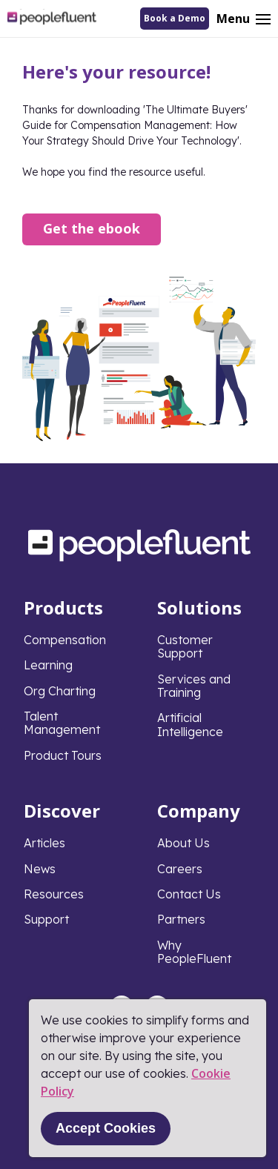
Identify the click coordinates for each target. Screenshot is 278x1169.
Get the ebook (91, 228)
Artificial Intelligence (190, 724)
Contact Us (189, 894)
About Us (183, 842)
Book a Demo (174, 18)
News (40, 868)
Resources (54, 894)
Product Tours (63, 755)
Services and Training (194, 686)
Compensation (65, 639)
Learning (48, 665)
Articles (44, 842)
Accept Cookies (106, 1128)
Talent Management (62, 723)
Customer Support (185, 646)
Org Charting (60, 690)
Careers (179, 868)
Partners (181, 919)
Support (46, 919)
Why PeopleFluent (194, 952)
